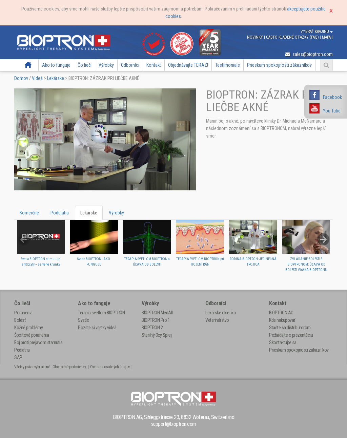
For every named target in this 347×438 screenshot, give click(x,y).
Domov (28, 65)
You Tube (332, 110)
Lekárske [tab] (88, 212)
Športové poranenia (31, 335)
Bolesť (19, 320)
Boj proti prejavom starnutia (38, 342)
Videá (37, 78)
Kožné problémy (28, 327)
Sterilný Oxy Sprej (156, 335)
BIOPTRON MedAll (157, 312)
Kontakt (153, 65)
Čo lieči (84, 65)
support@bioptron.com (173, 424)
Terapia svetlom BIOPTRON (101, 312)
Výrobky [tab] (116, 212)
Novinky (255, 37)
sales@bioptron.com (309, 54)
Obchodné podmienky (69, 366)
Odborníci (130, 65)
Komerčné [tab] (29, 212)
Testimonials (227, 65)
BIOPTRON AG (281, 312)
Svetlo (83, 320)
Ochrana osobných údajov (110, 366)
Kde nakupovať (282, 320)
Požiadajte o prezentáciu (291, 335)
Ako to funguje (56, 65)
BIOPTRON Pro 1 (156, 320)
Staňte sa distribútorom (290, 327)
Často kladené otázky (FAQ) (293, 37)
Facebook (332, 97)
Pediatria (22, 350)
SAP (18, 357)
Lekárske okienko (220, 312)
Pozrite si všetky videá (97, 327)
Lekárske (55, 78)
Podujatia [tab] (59, 212)
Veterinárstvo (217, 320)
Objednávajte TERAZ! (188, 65)
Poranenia (23, 312)
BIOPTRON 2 (152, 327)
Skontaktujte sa (283, 342)
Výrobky (106, 65)
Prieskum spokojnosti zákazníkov (279, 65)
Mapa (327, 37)
